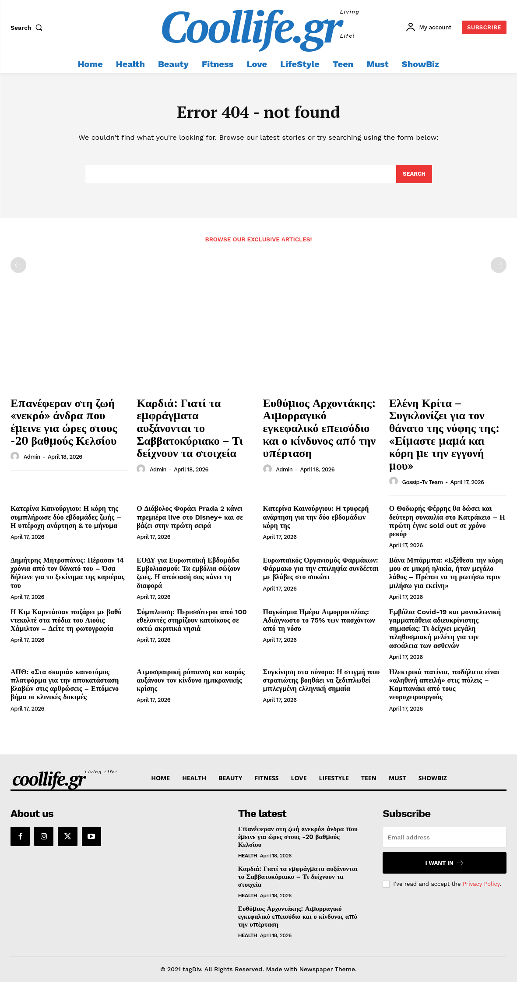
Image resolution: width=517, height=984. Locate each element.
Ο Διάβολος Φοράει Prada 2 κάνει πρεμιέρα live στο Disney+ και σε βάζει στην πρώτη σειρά (190, 519)
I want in (445, 865)
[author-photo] (16, 459)
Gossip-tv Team (422, 484)
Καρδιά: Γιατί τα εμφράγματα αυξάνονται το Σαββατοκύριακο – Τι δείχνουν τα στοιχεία (190, 429)
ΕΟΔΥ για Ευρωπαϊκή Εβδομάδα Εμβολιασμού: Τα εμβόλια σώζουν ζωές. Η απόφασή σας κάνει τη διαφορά (188, 575)
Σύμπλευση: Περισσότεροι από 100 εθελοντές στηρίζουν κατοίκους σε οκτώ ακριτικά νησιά (191, 622)
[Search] (414, 176)
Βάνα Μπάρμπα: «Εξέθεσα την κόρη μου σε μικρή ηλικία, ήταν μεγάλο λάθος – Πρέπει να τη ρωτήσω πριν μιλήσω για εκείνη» (446, 575)
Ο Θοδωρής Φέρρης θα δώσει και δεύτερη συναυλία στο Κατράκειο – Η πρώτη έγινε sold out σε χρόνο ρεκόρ (447, 524)
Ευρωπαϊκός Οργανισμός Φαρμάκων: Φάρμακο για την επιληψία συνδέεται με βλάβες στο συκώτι (321, 571)
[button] (28, 27)
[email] (444, 839)
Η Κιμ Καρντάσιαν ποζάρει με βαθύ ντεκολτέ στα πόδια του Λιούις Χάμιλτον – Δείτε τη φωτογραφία (66, 622)
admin (32, 459)
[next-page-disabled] (498, 268)
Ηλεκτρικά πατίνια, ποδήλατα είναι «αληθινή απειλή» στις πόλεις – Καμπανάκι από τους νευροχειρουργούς (444, 687)
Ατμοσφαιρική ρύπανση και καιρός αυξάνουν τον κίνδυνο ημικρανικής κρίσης (191, 682)
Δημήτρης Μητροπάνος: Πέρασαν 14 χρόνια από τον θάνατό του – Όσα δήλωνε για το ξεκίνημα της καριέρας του (67, 575)
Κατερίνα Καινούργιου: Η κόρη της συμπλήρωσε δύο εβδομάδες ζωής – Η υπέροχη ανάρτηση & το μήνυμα (66, 519)
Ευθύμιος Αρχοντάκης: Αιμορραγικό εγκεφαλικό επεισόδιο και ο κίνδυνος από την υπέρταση (319, 429)
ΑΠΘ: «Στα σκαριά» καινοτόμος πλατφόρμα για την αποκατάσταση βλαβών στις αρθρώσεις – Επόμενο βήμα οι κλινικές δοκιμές (65, 687)
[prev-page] (18, 268)
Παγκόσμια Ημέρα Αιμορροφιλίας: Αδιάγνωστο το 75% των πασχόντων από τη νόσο (319, 622)
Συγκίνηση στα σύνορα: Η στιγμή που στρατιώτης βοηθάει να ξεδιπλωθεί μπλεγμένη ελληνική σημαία (321, 682)
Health (247, 858)
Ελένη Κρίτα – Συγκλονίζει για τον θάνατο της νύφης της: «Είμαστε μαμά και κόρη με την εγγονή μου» (444, 436)
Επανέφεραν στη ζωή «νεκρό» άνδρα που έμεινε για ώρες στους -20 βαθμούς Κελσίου (64, 423)
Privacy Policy (481, 886)
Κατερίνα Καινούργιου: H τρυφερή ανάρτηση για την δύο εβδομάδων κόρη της (316, 519)
